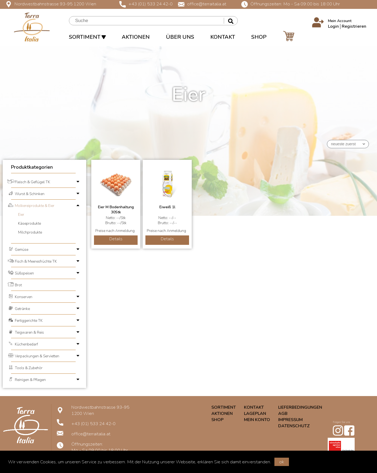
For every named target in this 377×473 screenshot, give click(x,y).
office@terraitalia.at (202, 4)
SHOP (259, 37)
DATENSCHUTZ (294, 426)
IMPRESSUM (290, 420)
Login (333, 26)
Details (116, 239)
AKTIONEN (136, 37)
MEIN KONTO (257, 420)
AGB (283, 413)
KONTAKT (222, 37)
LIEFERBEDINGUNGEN (300, 407)
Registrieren (354, 26)
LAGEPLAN (255, 413)
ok (281, 462)
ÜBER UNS (180, 37)
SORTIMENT (87, 37)
